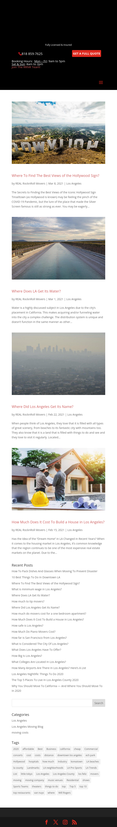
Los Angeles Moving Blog (27, 726)
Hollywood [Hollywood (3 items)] (19, 761)
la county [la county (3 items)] (18, 767)
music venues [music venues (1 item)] (55, 780)
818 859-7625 (32, 53)
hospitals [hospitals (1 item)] (33, 761)
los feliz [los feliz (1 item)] (82, 774)
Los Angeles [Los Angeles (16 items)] (42, 774)
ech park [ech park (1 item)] (90, 755)
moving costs (20, 732)
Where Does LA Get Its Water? (36, 291)
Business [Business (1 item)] (51, 749)
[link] (46, 822)
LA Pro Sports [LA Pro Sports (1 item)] (74, 767)
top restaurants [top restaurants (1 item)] (21, 792)
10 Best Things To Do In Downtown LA (36, 577)
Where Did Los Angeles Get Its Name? (42, 406)
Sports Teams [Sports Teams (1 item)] (20, 786)
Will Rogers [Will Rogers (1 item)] (64, 792)
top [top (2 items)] (64, 786)
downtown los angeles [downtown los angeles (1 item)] (69, 755)
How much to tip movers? (28, 601)
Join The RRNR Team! (26, 67)
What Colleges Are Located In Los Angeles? (39, 662)
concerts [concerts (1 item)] (18, 755)
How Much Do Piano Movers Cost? (34, 631)
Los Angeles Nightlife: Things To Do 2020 (37, 674)
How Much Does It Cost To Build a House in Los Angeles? (58, 522)
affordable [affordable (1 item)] (28, 749)
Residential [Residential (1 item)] (73, 780)
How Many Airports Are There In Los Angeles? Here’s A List (49, 668)
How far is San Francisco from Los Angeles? (39, 638)
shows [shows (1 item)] (86, 780)
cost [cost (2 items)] (29, 755)
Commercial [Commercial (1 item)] (91, 749)
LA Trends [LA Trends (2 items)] (91, 767)
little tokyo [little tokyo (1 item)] (27, 774)
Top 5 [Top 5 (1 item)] (72, 786)
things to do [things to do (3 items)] (51, 786)
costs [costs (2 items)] (38, 755)
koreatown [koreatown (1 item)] (77, 761)
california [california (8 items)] (65, 749)
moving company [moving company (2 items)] (34, 780)
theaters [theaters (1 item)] (36, 786)
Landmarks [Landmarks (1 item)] (33, 767)
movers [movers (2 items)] (94, 774)
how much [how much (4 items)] (48, 761)
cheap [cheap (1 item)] (77, 749)
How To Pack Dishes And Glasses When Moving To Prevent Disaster (55, 571)
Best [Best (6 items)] (40, 749)
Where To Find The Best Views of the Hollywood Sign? (55, 175)
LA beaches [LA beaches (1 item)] (92, 761)
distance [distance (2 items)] (49, 755)
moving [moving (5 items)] (17, 780)
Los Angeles (73, 183)
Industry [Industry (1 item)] (62, 761)
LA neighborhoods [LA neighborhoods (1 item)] (53, 767)
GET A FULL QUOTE (86, 53)
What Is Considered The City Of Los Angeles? (40, 644)
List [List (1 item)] (15, 774)
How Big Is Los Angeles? (27, 656)
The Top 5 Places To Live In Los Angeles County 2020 (45, 680)
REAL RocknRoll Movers (30, 183)
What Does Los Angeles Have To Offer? (36, 650)
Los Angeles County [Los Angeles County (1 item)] (63, 774)
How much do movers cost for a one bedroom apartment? (49, 613)
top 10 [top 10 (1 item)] (83, 786)
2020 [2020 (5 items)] (16, 749)
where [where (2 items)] (51, 792)
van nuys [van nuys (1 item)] (39, 792)
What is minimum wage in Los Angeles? (37, 589)
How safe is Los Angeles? (27, 625)
